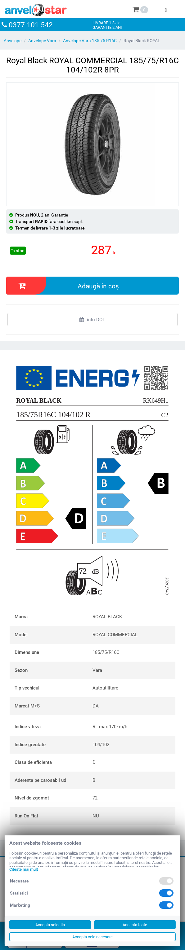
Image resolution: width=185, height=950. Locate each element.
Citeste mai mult (23, 869)
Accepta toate (135, 924)
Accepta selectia (50, 924)
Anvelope (12, 40)
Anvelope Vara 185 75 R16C (90, 40)
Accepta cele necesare (92, 937)
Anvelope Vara (42, 40)
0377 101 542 (31, 25)
